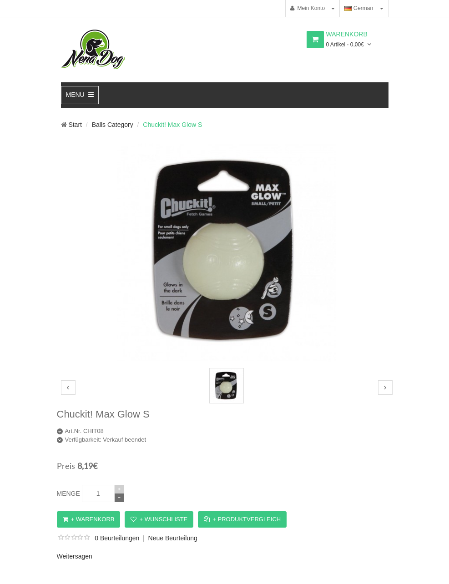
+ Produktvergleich (242, 519)
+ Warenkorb (89, 519)
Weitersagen (74, 556)
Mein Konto (307, 8)
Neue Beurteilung (172, 538)
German (358, 8)
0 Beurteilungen (117, 538)
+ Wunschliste (159, 519)
